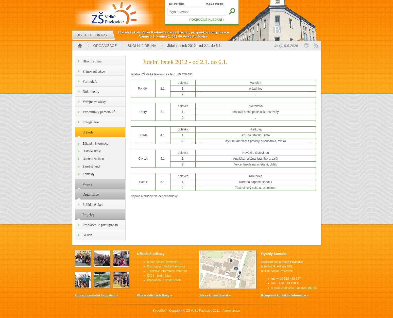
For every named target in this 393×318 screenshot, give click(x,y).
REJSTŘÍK (176, 4)
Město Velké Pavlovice (162, 262)
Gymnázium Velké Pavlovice (166, 266)
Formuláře (90, 81)
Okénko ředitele (93, 159)
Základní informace (96, 143)
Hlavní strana (92, 61)
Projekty (89, 215)
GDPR (87, 235)
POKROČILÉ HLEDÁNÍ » (206, 20)
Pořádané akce (93, 205)
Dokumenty (91, 92)
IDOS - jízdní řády (159, 275)
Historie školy (92, 151)
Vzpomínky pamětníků (99, 112)
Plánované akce (94, 71)
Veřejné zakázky (94, 102)
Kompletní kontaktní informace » (285, 295)
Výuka (87, 184)
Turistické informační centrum (167, 271)
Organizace (105, 46)
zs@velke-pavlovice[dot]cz (299, 288)
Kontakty (89, 174)
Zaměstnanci (91, 166)
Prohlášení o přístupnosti (100, 225)
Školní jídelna (142, 46)
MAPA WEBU (215, 4)
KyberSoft (159, 310)
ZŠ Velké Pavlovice (199, 310)
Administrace (231, 310)
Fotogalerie (91, 122)
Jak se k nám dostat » (215, 295)
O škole (88, 132)
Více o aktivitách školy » (154, 295)
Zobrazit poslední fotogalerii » (96, 295)
